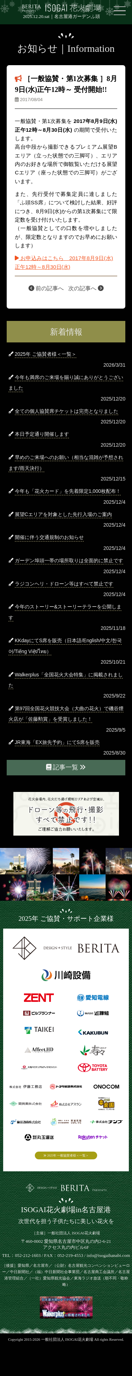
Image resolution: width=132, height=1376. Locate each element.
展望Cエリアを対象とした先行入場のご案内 (63, 514)
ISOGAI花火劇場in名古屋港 (66, 1216)
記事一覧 (66, 767)
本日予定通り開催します (42, 434)
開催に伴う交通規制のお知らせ (49, 537)
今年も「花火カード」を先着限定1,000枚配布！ (68, 491)
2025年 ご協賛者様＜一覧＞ (45, 354)
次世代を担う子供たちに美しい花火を (66, 1227)
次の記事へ (85, 288)
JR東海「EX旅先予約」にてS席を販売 (57, 742)
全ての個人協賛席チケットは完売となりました (66, 411)
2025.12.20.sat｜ (61, 16)
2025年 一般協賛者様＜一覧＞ (66, 1157)
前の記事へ (46, 288)
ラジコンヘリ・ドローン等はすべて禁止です (64, 584)
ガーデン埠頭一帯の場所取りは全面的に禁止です (69, 560)
